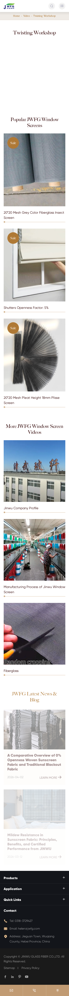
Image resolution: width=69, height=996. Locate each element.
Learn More (51, 778)
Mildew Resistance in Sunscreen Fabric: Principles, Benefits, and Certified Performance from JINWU (32, 842)
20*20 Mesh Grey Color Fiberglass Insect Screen (34, 215)
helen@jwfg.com (29, 928)
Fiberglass (11, 671)
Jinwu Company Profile (21, 508)
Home (16, 15)
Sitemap (9, 968)
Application (13, 889)
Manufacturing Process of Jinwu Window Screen (34, 589)
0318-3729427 (24, 921)
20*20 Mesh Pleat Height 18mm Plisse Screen (32, 400)
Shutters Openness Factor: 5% (26, 308)
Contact (10, 911)
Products (11, 878)
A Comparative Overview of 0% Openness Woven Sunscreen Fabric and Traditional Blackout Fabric (34, 763)
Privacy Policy (30, 968)
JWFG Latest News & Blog (34, 697)
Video (26, 15)
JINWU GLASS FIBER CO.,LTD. (41, 956)
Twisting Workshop (44, 15)
